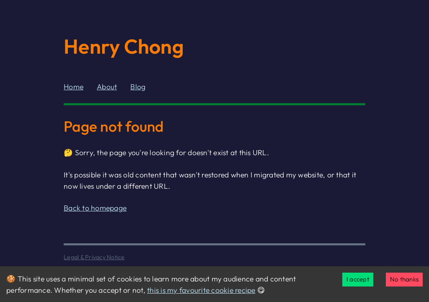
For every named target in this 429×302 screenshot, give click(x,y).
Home (73, 86)
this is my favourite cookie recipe (201, 290)
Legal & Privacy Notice (94, 257)
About (107, 86)
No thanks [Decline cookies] (404, 279)
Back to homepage (95, 208)
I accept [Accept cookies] (357, 279)
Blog (137, 86)
